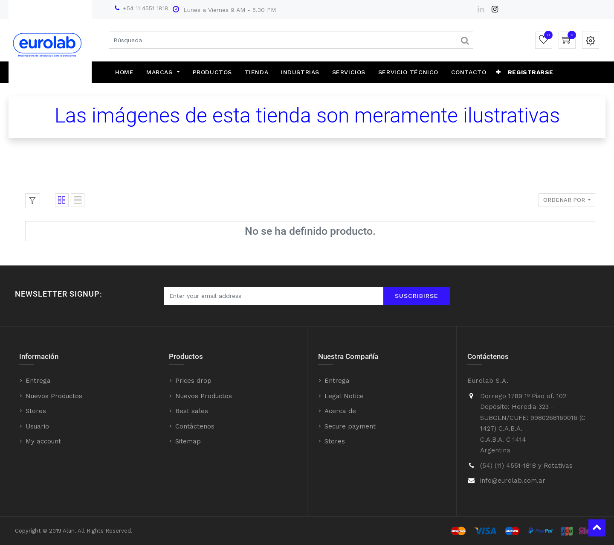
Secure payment (350, 426)
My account (43, 441)
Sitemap (188, 441)
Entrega (38, 381)
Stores (36, 411)
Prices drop (193, 381)
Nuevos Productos (54, 396)
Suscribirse (416, 295)
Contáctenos (194, 426)
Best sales (191, 411)
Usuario (37, 426)
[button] (498, 72)
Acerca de (340, 411)
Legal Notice (344, 396)
